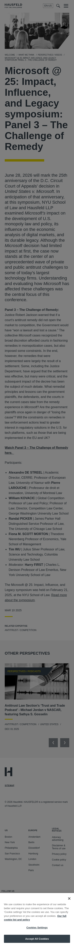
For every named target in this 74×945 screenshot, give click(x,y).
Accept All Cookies (37, 940)
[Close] (69, 900)
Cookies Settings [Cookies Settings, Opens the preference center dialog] (37, 929)
